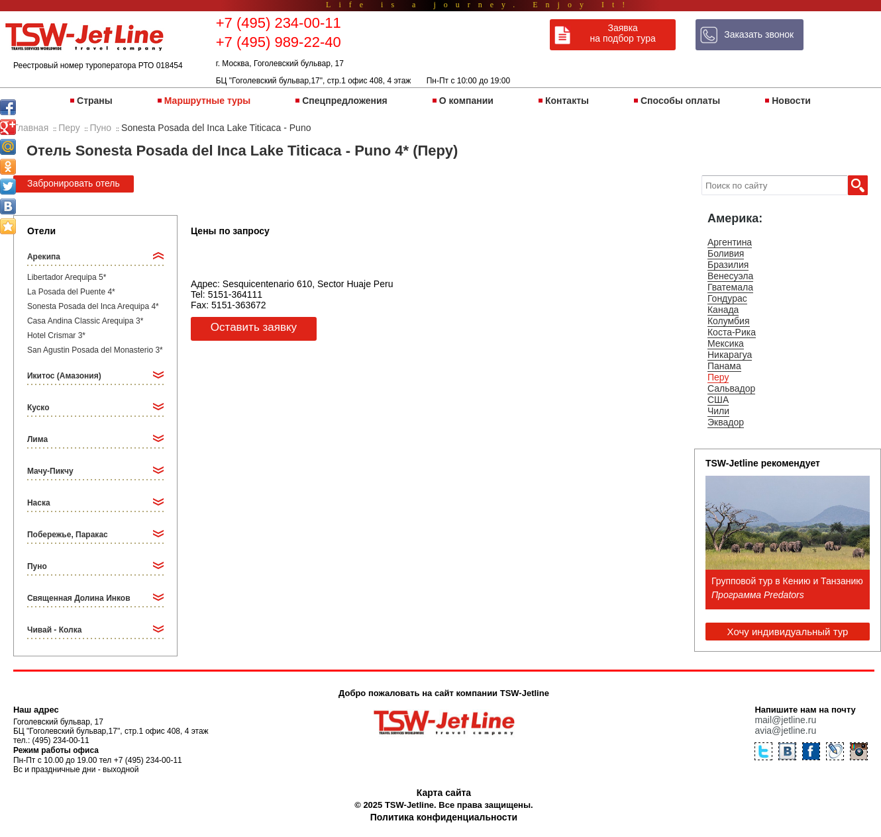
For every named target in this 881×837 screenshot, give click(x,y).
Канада (723, 309)
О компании (466, 100)
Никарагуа (729, 354)
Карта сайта (444, 792)
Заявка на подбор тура (623, 33)
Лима (37, 439)
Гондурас (727, 298)
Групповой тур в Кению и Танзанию (787, 581)
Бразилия (728, 264)
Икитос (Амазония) (64, 375)
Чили (718, 411)
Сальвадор (731, 388)
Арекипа (43, 256)
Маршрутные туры (207, 100)
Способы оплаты (680, 100)
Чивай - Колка (54, 630)
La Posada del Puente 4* (71, 291)
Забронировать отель (73, 183)
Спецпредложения (344, 100)
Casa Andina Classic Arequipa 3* (85, 321)
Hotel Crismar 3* (56, 335)
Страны (95, 100)
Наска (38, 502)
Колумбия (728, 321)
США (718, 399)
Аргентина (729, 242)
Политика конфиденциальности (443, 817)
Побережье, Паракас (67, 534)
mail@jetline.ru (785, 720)
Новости (791, 100)
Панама (724, 366)
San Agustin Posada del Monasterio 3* (95, 350)
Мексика (725, 343)
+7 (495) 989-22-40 (278, 42)
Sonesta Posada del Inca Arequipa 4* (93, 306)
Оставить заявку (254, 327)
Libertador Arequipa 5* (66, 277)
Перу (718, 377)
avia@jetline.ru (785, 730)
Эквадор (725, 422)
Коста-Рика (731, 332)
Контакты (567, 100)
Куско (38, 407)
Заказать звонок (759, 34)
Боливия (726, 253)
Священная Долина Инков (78, 598)
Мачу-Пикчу (50, 471)
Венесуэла (730, 276)
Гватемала (730, 287)
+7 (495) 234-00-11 (278, 23)
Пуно (37, 566)
